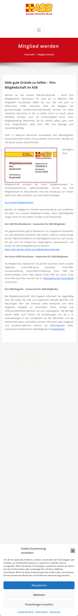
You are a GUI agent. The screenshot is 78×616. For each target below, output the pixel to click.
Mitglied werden (47, 54)
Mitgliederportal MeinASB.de (58, 278)
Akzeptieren (39, 585)
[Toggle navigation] (39, 30)
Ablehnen (39, 595)
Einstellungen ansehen (39, 604)
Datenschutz (41, 611)
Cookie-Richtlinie (26, 611)
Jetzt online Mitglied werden (19, 202)
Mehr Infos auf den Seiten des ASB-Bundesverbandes (32, 249)
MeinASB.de (58, 329)
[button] (73, 550)
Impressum (54, 611)
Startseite (31, 54)
